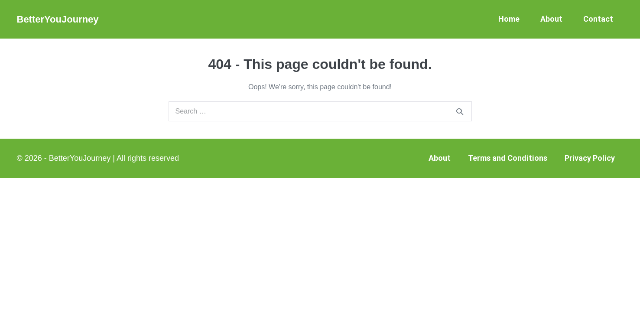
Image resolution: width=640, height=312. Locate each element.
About (551, 18)
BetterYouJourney (58, 19)
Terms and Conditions (507, 157)
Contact (598, 18)
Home (509, 18)
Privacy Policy (590, 157)
